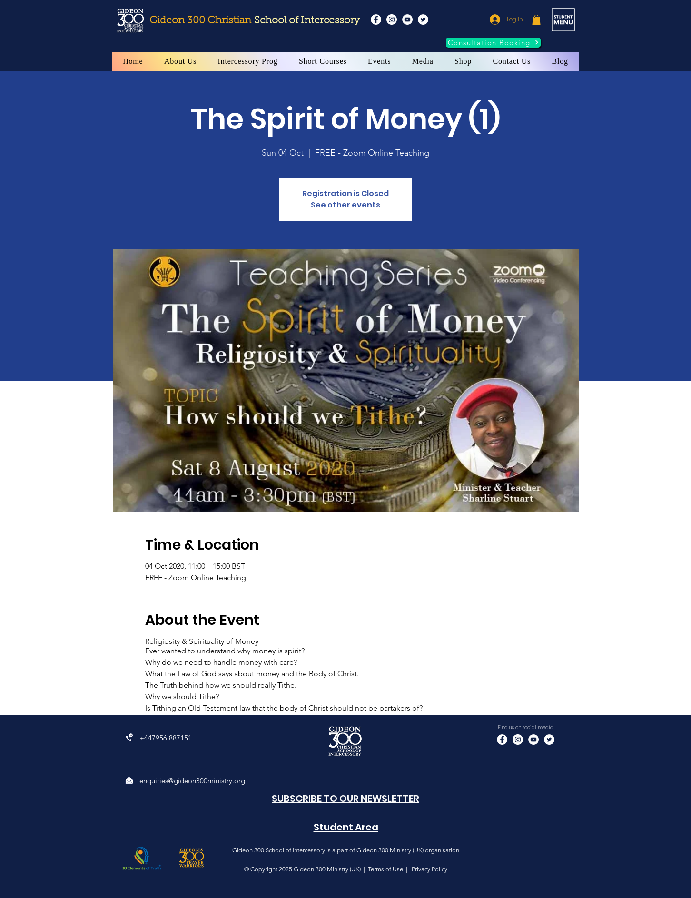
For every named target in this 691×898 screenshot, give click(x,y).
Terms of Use (385, 869)
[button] (536, 20)
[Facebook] (376, 19)
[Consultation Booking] (493, 43)
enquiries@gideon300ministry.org (192, 780)
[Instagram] (391, 19)
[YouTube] (407, 19)
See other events (345, 204)
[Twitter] (423, 19)
